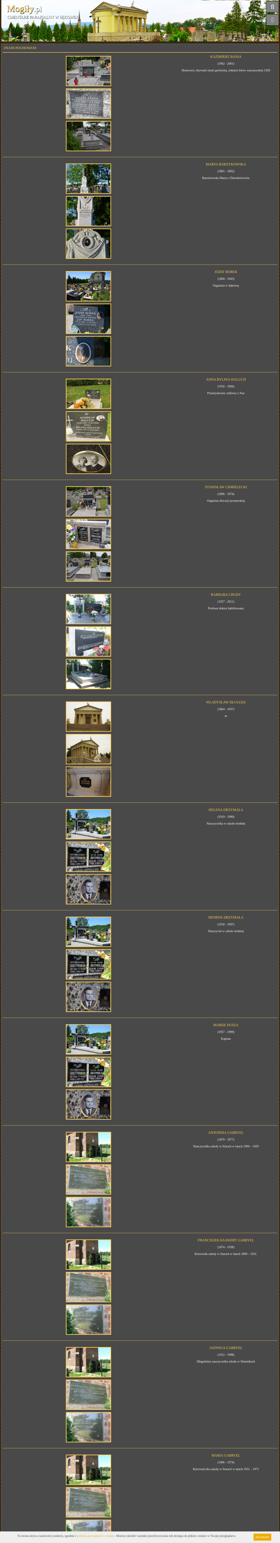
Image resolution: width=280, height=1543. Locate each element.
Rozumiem (262, 1537)
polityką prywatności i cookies (96, 1536)
